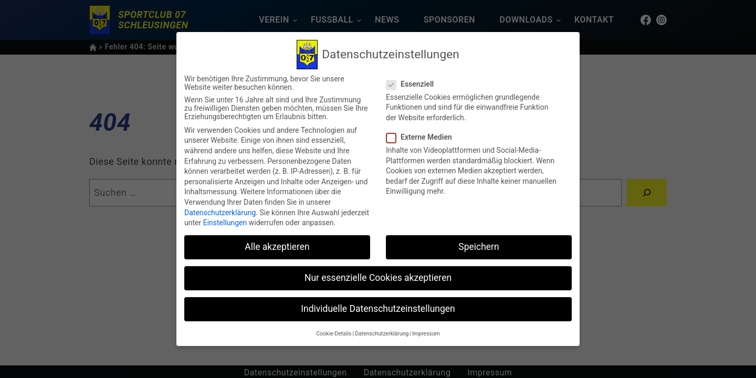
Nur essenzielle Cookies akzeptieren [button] (378, 277)
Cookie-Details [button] (333, 333)
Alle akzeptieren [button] (277, 247)
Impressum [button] (426, 333)
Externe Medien (423, 137)
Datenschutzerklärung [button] (381, 333)
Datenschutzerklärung (220, 212)
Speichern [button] (478, 247)
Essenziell (414, 84)
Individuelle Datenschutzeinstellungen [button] (378, 308)
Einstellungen (225, 222)
